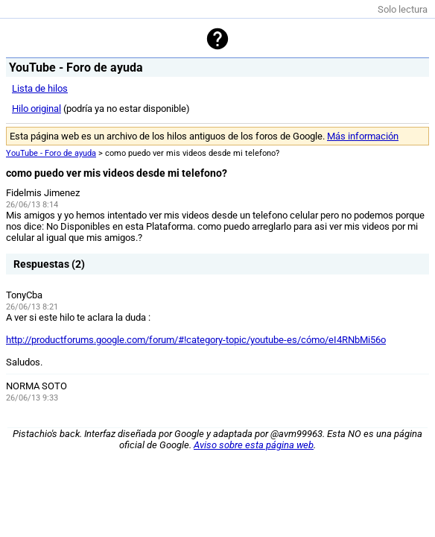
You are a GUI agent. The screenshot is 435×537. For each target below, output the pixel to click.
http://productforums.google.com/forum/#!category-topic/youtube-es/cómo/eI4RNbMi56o (196, 339)
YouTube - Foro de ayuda (51, 153)
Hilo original (36, 108)
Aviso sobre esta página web (254, 444)
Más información (363, 136)
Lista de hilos (40, 88)
